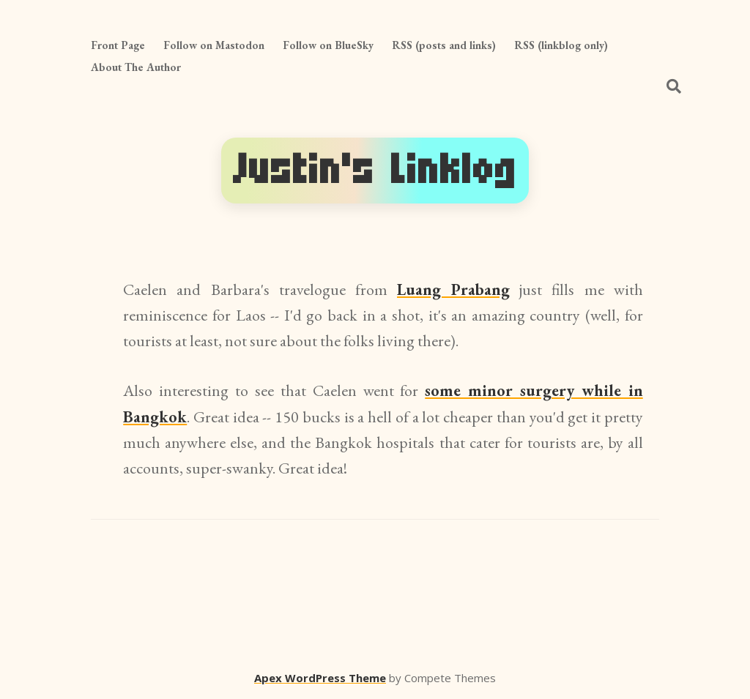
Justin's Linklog (375, 170)
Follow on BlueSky (328, 45)
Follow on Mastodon (213, 45)
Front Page (118, 45)
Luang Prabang (453, 289)
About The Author (136, 67)
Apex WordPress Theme (320, 677)
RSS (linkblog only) (561, 45)
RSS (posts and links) (444, 45)
